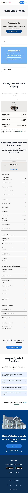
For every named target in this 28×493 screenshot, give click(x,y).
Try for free (14, 446)
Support (25, 402)
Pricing (10, 472)
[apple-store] (9, 468)
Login (17, 472)
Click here (20, 131)
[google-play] (18, 468)
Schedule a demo (14, 450)
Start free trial (13, 169)
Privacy (10, 480)
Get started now (13, 31)
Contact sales (13, 59)
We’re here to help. (14, 152)
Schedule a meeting (14, 347)
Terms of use (16, 480)
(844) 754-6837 (9, 464)
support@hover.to (18, 464)
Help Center (16, 404)
